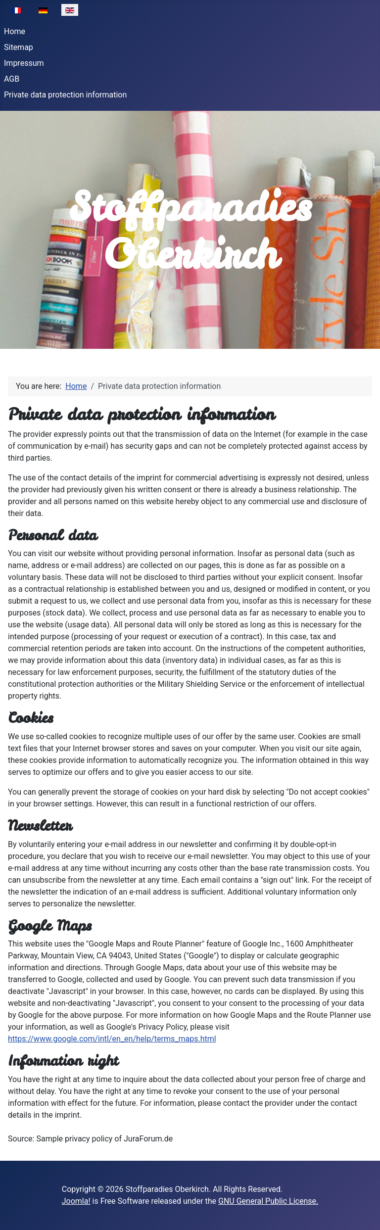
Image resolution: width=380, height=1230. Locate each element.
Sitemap (18, 47)
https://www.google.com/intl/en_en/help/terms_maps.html (112, 1038)
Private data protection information (65, 94)
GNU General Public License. (268, 1201)
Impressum (24, 63)
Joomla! (76, 1201)
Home (14, 31)
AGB (11, 79)
